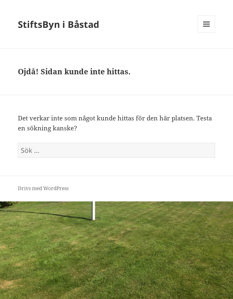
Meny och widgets (206, 32)
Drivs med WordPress (43, 188)
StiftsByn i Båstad (58, 24)
